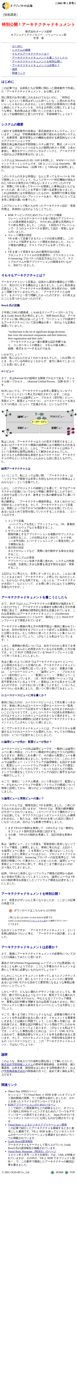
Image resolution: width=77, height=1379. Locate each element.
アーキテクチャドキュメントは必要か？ (36, 65)
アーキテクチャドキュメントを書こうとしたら (40, 57)
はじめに (17, 46)
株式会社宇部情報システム (17, 1064)
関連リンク (18, 73)
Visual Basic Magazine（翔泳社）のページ (32, 1151)
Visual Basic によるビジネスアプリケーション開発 (37, 1124)
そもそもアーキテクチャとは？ (30, 53)
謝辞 (14, 69)
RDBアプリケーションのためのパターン (32, 1104)
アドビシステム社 (37, 921)
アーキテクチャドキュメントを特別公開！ (37, 61)
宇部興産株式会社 (14, 1071)
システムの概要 (21, 50)
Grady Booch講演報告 (20, 1141)
